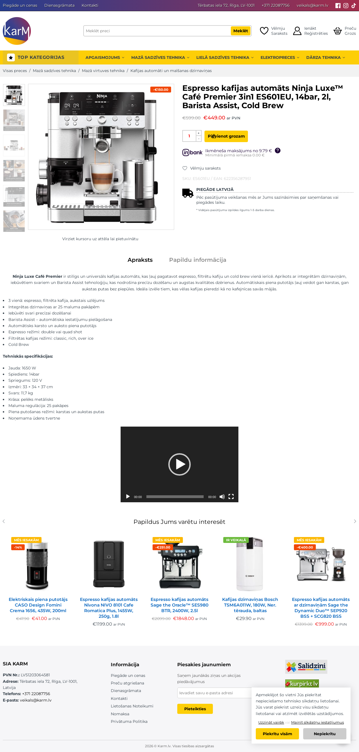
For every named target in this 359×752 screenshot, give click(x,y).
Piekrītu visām (277, 733)
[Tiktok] (353, 5)
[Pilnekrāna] (231, 496)
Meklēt (240, 30)
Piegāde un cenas (20, 5)
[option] (14, 95)
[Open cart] (344, 31)
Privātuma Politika (129, 721)
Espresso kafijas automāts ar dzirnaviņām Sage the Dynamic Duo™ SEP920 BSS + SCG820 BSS (321, 608)
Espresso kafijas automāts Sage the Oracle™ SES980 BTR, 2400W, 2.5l (179, 605)
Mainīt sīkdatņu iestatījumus (317, 722)
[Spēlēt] (128, 496)
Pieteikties (195, 708)
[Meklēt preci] (167, 30)
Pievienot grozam (237, 136)
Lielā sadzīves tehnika (225, 57)
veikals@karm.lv (312, 5)
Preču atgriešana (127, 683)
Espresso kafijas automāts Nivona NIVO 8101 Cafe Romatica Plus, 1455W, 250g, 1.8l (109, 608)
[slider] (175, 496)
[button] (179, 464)
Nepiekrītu (325, 733)
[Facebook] (337, 5)
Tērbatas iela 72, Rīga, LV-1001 (226, 5)
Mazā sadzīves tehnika (160, 57)
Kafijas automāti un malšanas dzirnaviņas (171, 70)
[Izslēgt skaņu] (222, 496)
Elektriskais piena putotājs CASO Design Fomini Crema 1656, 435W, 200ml (38, 605)
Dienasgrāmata (59, 5)
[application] (179, 464)
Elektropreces (280, 57)
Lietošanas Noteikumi (132, 706)
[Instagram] (345, 5)
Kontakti (90, 5)
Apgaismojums (105, 57)
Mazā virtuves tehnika (103, 70)
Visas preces (15, 70)
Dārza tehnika (325, 57)
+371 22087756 (276, 5)
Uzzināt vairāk (271, 722)
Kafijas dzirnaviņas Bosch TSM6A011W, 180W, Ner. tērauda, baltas (250, 605)
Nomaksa (120, 713)
